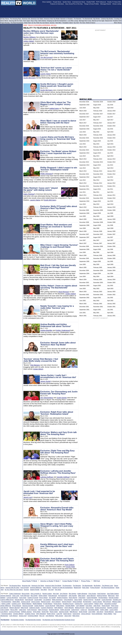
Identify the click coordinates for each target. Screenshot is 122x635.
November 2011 (98, 186)
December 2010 (84, 198)
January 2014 (111, 159)
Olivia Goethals (77, 601)
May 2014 (96, 156)
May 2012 (96, 180)
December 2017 (84, 113)
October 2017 (111, 113)
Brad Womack (63, 292)
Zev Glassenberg (46, 398)
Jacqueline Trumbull (110, 603)
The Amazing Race (15, 585)
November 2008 (98, 222)
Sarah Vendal (83, 611)
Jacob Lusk (27, 497)
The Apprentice (67, 585)
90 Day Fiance (4, 18)
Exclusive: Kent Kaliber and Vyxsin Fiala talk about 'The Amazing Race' (57, 560)
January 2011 (111, 195)
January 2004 (111, 279)
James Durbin (45, 381)
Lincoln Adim (38, 599)
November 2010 (98, 198)
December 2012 (84, 174)
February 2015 (97, 147)
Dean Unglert (90, 607)
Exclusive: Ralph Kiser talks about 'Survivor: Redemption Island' (56, 413)
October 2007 (111, 234)
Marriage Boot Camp (85, 20)
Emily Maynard (25, 595)
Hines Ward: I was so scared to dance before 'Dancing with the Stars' (58, 122)
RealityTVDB (91, 2)
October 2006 (111, 246)
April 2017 (110, 120)
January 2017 (111, 123)
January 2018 (111, 110)
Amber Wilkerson (6, 605)
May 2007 (96, 240)
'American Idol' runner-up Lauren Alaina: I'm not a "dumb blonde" (56, 69)
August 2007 (97, 237)
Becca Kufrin (26, 593)
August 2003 (97, 285)
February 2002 (97, 303)
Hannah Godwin (114, 597)
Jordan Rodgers (39, 605)
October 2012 (111, 174)
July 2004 (110, 273)
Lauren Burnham (107, 599)
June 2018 (82, 107)
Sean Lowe (15, 595)
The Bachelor (77, 585)
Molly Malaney (58, 607)
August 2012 (97, 177)
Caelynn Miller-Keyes (7, 599)
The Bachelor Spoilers (17, 619)
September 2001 (84, 309)
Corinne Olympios (14, 611)
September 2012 (84, 177)
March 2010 (82, 207)
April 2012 (110, 180)
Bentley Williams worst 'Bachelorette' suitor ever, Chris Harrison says (41, 32)
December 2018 (84, 101)
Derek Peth (45, 611)
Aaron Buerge (73, 597)
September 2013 (84, 165)
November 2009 (98, 210)
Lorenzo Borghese (12, 597)
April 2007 (110, 240)
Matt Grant (111, 595)
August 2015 (97, 141)
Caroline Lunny (16, 603)
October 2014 (111, 150)
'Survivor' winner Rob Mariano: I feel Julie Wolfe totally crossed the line (40, 360)
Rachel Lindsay (47, 593)
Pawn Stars (85, 587)
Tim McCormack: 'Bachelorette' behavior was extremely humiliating (57, 52)
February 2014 (97, 159)
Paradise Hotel (117, 20)
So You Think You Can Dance (14, 589)
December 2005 (84, 258)
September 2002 (84, 297)
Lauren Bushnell (50, 605)
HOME (25, 25)
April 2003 (110, 288)
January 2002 (111, 303)
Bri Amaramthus (6, 601)
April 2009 (110, 216)
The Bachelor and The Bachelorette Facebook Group (58, 619)
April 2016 (110, 132)
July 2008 (110, 225)
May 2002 (96, 300)
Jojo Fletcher (64, 593)
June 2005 (82, 264)
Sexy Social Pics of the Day (74, 4)
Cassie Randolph (92, 597)
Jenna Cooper (35, 601)
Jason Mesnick (91, 595)
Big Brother (97, 585)
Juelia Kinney (75, 609)
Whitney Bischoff (14, 607)
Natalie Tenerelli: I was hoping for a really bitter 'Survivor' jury (57, 307)
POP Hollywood (101, 2)
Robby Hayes (51, 613)
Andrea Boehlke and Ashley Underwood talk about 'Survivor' (55, 325)
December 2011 (84, 186)
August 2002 (97, 297)
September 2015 (84, 141)
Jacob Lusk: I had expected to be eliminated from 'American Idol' (39, 492)
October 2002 (111, 294)
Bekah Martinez (27, 603)
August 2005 (97, 261)
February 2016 (97, 135)
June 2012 (82, 180)
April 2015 (110, 144)
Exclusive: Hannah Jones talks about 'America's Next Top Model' (58, 344)
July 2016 (110, 129)
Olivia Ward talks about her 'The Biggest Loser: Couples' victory (55, 103)
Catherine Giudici (34, 607)
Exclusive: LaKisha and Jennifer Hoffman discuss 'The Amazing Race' (58, 472)
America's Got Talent (37, 585)
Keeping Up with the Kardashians (62, 587)
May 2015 (96, 144)
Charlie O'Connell (32, 597)
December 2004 (84, 270)
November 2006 (98, 246)
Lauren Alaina (45, 74)
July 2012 (110, 177)
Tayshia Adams (103, 597)
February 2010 (97, 207)
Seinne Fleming (66, 601)
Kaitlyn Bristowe (82, 593)
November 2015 (98, 138)
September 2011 (84, 189)
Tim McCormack (46, 57)
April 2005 (110, 264)
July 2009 (110, 213)
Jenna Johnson (86, 613)
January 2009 (111, 219)
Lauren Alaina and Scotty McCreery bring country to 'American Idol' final (57, 138)
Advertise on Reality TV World (49, 581)
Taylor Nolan (36, 611)
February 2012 (97, 183)
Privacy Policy (85, 581)
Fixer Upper (26, 20)
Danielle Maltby (70, 605)
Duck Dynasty (24, 587)
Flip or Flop (34, 20)
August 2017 (97, 117)
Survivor (26, 589)
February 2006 (97, 255)
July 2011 (110, 189)
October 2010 (111, 198)
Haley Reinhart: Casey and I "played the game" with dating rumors (40, 189)
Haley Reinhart (28, 194)
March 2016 (82, 135)
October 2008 (111, 222)
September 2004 (84, 273)
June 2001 (82, 312)
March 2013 (82, 171)
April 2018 (110, 107)
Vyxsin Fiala (70, 567)
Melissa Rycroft (79, 607)
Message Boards (105, 4)
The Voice (58, 589)
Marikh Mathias (37, 603)
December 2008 (84, 222)
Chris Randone (68, 599)
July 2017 (110, 117)
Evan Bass (89, 605)
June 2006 (82, 252)
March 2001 (82, 315)
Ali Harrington (87, 601)
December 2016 (84, 126)
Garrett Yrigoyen (88, 599)
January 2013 (111, 171)
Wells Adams (60, 605)
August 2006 (97, 249)
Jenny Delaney (56, 601)
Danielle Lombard (112, 607)
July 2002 (110, 297)
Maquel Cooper (45, 601)
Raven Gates (54, 611)
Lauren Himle (113, 609)
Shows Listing (116, 4)
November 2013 (98, 162)
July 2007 (110, 237)
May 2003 (96, 288)
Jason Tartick (78, 599)
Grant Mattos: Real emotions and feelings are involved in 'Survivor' (56, 226)
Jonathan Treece (30, 613)
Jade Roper (96, 605)
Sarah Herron (67, 613)
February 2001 (97, 315)
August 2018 (97, 104)
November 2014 (98, 150)
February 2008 (97, 231)
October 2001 (111, 306)
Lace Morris (4, 611)
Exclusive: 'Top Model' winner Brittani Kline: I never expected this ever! (58, 152)
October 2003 (111, 282)
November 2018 (98, 101)
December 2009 (84, 210)
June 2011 (82, 192)
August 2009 (97, 213)
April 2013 (110, 168)
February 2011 (97, 195)
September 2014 (84, 153)
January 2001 (111, 315)
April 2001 (110, 312)
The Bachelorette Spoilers (33, 619)
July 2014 (110, 153)
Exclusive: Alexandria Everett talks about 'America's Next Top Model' (56, 509)
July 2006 (110, 249)
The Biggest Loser (107, 585)
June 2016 (82, 132)
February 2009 (97, 219)
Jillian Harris (81, 595)
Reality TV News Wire (114, 2)
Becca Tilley (14, 609)
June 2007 (82, 240)
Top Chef (51, 589)
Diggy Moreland (41, 613)
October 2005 (111, 258)
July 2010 (110, 201)
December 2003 (84, 282)
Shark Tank (27, 22)
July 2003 (110, 285)
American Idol (26, 585)
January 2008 (111, 231)
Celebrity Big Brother (107, 18)
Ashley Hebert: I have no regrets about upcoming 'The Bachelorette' (58, 287)
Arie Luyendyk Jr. (36, 593)
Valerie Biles (16, 601)
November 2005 (98, 258)
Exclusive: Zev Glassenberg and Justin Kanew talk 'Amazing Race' (59, 393)
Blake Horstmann (57, 599)
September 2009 (84, 213)
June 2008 (82, 228)
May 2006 (96, 252)
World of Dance (90, 22)
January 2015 (111, 147)
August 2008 (97, 225)
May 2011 (96, 192)
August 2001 (97, 309)
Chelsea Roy (79, 603)
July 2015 (110, 141)
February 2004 (97, 279)
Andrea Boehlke (46, 330)
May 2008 (96, 228)
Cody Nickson (13, 615)
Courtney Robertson (47, 607)
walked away (54, 108)
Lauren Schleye (88, 603)
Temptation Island (67, 22)
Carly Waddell (80, 605)
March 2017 (82, 123)
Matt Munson (74, 611)
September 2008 (84, 225)
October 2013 (111, 162)
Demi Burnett (29, 599)
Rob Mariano (35, 365)
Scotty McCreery (29, 78)
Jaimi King (118, 611)
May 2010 (96, 204)
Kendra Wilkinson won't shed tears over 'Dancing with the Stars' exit (57, 545)
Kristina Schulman (100, 607)
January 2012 (111, 183)
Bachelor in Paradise (66, 18)
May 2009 (96, 216)
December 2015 (84, 138)
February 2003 (97, 291)
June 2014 (82, 156)
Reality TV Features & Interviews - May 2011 (42, 25)
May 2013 (96, 168)
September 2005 (84, 261)
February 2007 (97, 243)
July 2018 (110, 104)
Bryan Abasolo (16, 605)
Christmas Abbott (33, 615)
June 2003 (82, 288)
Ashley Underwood (63, 330)
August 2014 (97, 153)
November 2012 (98, 174)
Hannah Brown (19, 599)
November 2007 (98, 234)
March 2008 (82, 231)
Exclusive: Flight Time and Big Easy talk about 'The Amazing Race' (57, 452)
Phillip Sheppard (46, 174)
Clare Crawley (5, 609)
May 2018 (96, 107)
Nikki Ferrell (24, 607)
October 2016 (111, 126)
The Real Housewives (107, 587)
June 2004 (82, 276)
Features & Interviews (57, 4)
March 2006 (82, 255)
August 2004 (97, 273)
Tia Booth (97, 599)
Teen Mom (43, 589)
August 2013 (97, 165)
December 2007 (84, 234)
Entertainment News (78, 2)
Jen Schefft (52, 597)
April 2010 (110, 204)
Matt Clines (76, 615)
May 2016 (96, 132)
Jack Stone (100, 611)
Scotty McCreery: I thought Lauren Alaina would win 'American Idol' (56, 85)
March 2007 (82, 243)
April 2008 (110, 228)
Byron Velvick (43, 597)
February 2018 (97, 110)
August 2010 (97, 201)
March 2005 (82, 267)
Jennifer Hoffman (63, 477)
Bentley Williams (29, 37)
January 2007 (111, 243)
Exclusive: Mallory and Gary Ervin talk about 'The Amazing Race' (58, 433)
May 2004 (96, 276)
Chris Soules (92, 593)
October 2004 (111, 270)
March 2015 (82, 147)
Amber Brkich (38, 369)
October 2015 (111, 138)
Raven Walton (108, 613)
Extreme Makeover (36, 587)
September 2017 (84, 117)
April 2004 (110, 276)
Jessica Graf (23, 615)
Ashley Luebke (5, 603)
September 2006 (84, 249)
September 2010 (84, 201)
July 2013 (110, 165)
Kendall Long (117, 599)
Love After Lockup (73, 20)
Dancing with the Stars (12, 587)
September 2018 (84, 104)
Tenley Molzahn (69, 607)
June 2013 (82, 168)
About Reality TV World (29, 581)
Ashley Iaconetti (65, 609)
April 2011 (110, 192)
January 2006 (111, 255)
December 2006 (84, 246)
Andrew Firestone (62, 597)
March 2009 (82, 219)
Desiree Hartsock (6, 595)
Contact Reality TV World (70, 581)
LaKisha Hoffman (46, 477)
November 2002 (98, 294)
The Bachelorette (87, 585)
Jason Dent (67, 615)
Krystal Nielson (47, 603)
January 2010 (111, 207)
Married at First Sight (98, 20)
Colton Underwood (15, 593)
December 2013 (84, 162)
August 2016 (97, 129)
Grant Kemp (76, 613)
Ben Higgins (72, 593)
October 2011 (111, 186)
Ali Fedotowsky (63, 595)
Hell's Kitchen (47, 587)
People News (57, 2)
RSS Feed (97, 581)
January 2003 (111, 291)
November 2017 (98, 113)
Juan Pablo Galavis (113, 593)
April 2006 (110, 252)
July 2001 (110, 309)
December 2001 (84, 306)
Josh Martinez (50, 615)
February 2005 (97, 267)
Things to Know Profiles (91, 4)
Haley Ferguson (43, 609)
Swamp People (34, 589)
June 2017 (82, 120)
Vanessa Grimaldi (27, 605)
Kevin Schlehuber (97, 613)
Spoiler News (67, 2)
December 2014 (84, 150)
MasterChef (77, 587)
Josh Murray (4, 607)
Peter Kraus (114, 605)
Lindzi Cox (84, 609)
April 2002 (110, 300)
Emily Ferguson (32, 609)
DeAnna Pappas (102, 595)
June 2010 (82, 204)
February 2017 (97, 123)
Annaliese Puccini (68, 603)
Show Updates (46, 2)
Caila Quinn (22, 609)
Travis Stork (22, 597)
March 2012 (82, 183)
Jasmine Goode (64, 611)
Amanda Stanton (54, 609)
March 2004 (82, 279)
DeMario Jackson (26, 611)
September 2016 (84, 129)
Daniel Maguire (109, 611)
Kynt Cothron (70, 565)
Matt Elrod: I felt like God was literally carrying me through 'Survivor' (58, 266)
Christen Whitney (18, 613)
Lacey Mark (91, 611)
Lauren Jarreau (97, 601)
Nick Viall (56, 593)
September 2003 (84, 285)
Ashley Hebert (28, 41)
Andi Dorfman (101, 593)
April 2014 (110, 156)
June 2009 (82, 216)
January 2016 (111, 135)
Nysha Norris (58, 603)
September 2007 (84, 237)
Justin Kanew (62, 398)
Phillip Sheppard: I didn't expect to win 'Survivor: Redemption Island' (58, 169)
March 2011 (82, 195)
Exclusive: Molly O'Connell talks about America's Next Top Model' (58, 207)
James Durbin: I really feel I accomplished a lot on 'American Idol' (58, 376)
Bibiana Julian (116, 601)
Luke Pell (59, 613)
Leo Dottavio (47, 599)
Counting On (117, 18)
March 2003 (82, 291)
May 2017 (96, 120)
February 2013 (97, 171)
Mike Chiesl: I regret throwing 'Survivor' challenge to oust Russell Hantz (59, 246)
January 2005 (111, 267)
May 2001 (96, 312)
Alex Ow (41, 615)
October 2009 (111, 210)
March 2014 (82, 159)
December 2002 (84, 294)
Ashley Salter (104, 609)
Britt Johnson (107, 601)
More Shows (117, 22)
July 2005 (110, 261)
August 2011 (97, 189)
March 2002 (82, 303)
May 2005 (96, 264)
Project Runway (95, 587)
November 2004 (98, 270)
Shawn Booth (106, 605)
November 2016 (98, 126)
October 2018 (111, 101)
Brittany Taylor (98, 603)
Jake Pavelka (73, 595)
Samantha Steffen (93, 609)
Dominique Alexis (6, 613)
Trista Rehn (81, 597)
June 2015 (82, 144)
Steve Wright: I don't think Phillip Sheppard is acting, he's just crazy (56, 525)
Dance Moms (4, 20)
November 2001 (98, 306)
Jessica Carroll (25, 601)
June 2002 (82, 300)
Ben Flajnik (34, 595)
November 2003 (98, 282)
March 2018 (82, 110)
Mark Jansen (59, 615)
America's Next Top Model (53, 585)
